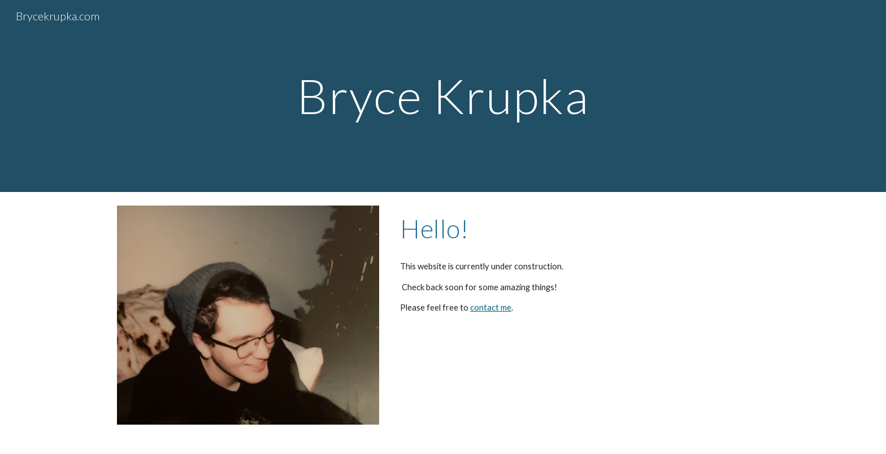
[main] (443, 95)
